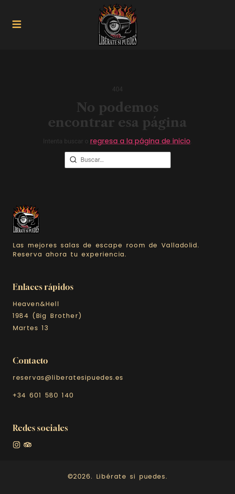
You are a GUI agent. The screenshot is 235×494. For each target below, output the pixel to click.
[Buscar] (73, 160)
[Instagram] (16, 445)
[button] (17, 24)
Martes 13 (30, 328)
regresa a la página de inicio (140, 141)
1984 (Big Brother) (47, 316)
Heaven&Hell (36, 304)
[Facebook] (27, 445)
